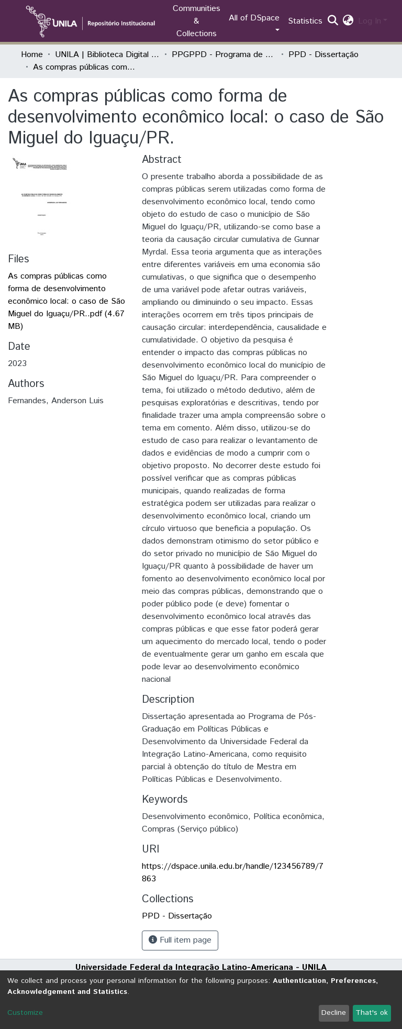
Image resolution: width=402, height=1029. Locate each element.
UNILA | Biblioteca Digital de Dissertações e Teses (107, 55)
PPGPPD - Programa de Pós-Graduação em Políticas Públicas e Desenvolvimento (224, 55)
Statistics (305, 21)
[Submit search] (333, 21)
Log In (369, 21)
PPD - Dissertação (323, 55)
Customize (25, 1013)
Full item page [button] (180, 940)
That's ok (371, 1013)
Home (32, 55)
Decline (333, 1013)
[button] (348, 21)
